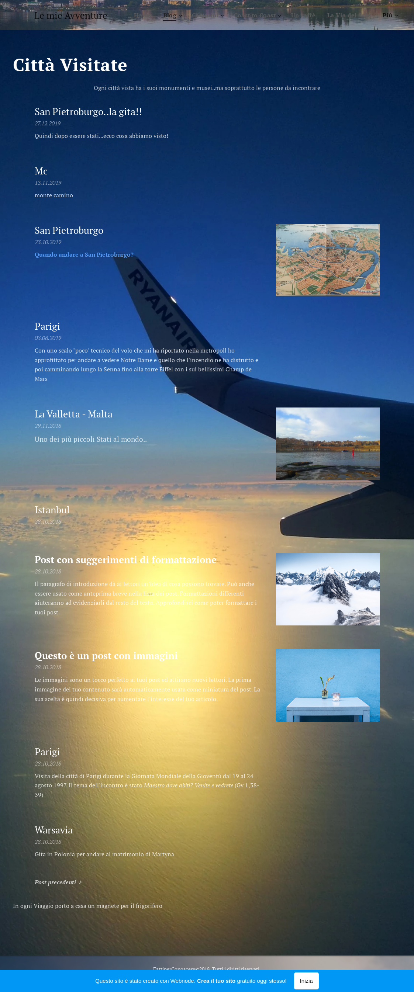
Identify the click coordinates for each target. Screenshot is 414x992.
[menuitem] (137, 15)
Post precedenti (55, 882)
